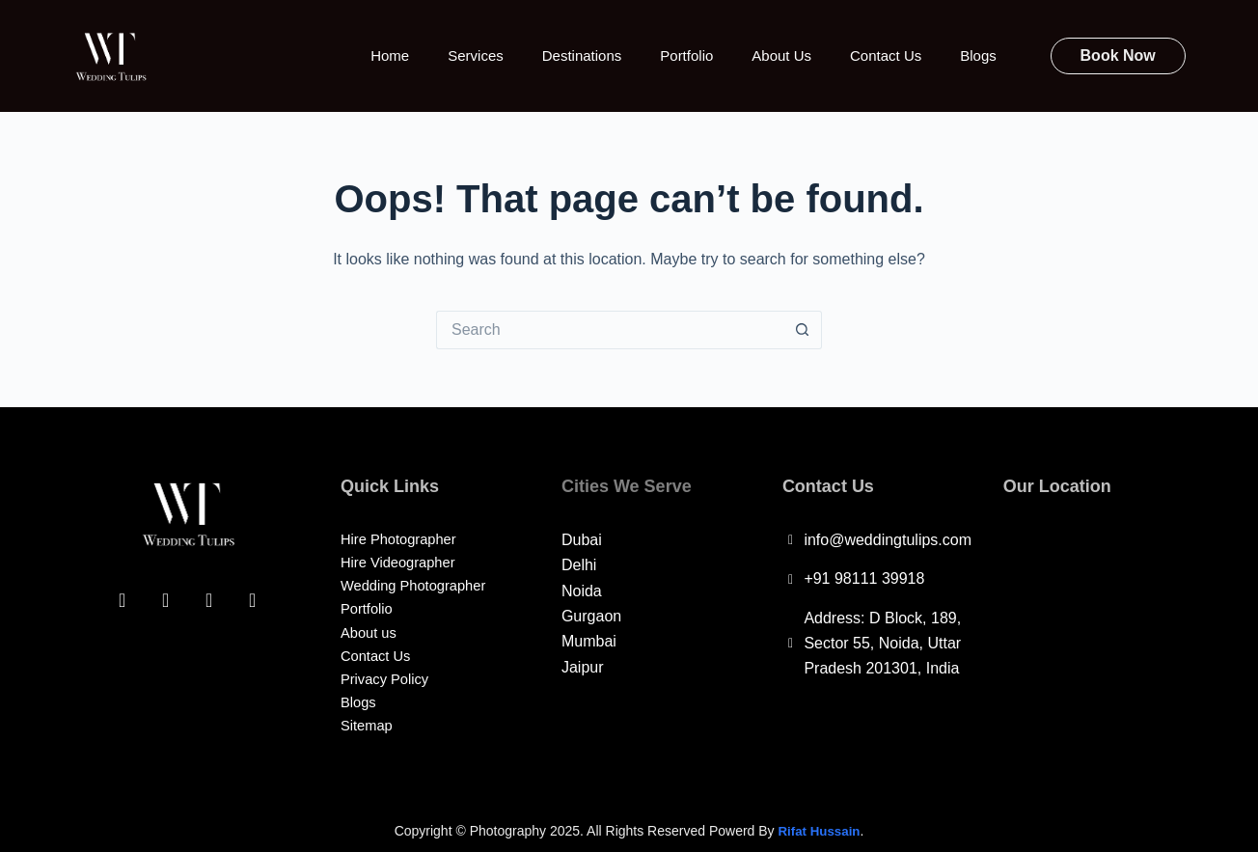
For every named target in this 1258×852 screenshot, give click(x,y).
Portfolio (686, 55)
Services (476, 55)
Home (389, 55)
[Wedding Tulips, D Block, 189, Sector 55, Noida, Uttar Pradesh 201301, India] (1094, 640)
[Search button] (802, 330)
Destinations (582, 55)
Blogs (978, 55)
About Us (781, 55)
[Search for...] (609, 330)
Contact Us (885, 55)
